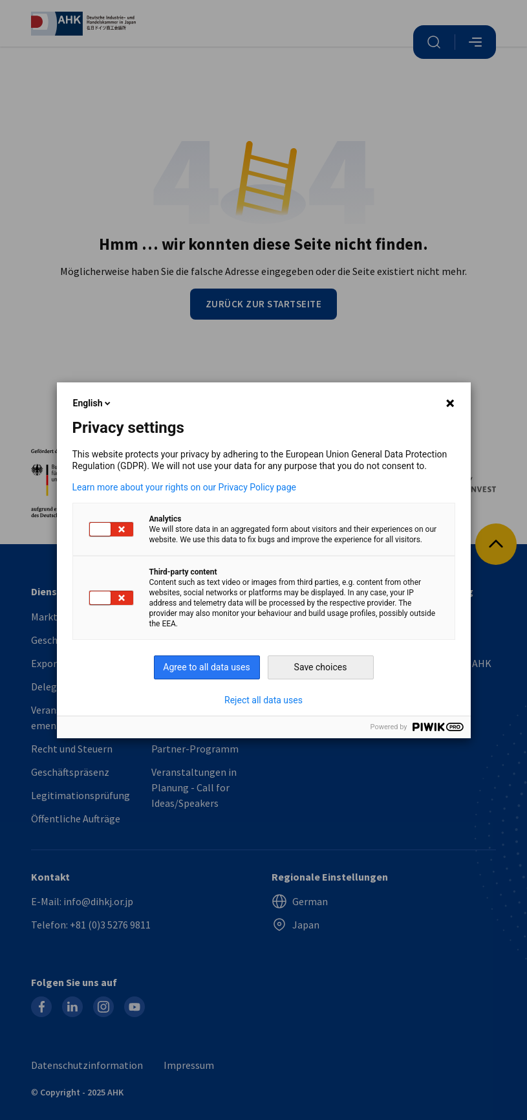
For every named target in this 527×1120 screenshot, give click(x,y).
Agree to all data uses (206, 667)
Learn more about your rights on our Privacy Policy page (184, 487)
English (93, 403)
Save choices (320, 667)
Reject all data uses (263, 700)
